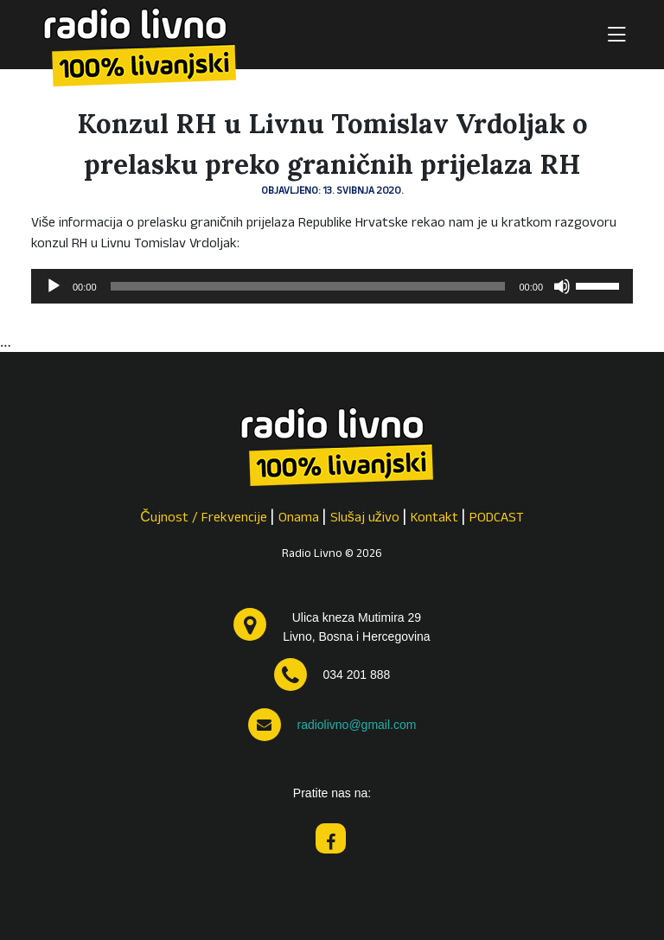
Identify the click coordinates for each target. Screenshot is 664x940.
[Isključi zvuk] (562, 286)
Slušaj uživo (364, 519)
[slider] (308, 286)
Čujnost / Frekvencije (203, 519)
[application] (332, 286)
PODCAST (496, 519)
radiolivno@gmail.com (356, 725)
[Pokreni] (53, 286)
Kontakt (434, 519)
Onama (298, 519)
